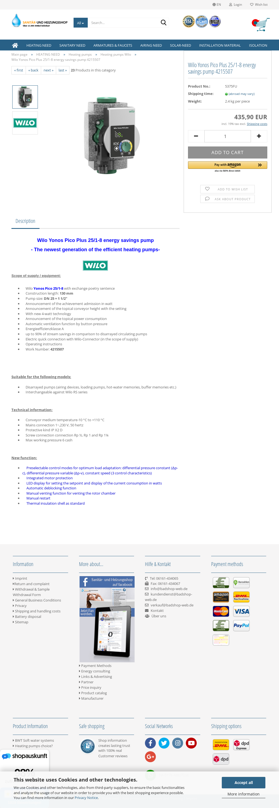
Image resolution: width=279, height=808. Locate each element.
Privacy (20, 605)
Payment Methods (95, 665)
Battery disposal (27, 616)
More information (244, 794)
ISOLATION (258, 45)
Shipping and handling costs (36, 611)
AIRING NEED (151, 45)
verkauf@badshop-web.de (172, 605)
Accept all (244, 782)
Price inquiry (90, 687)
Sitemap (20, 622)
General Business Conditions (37, 600)
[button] (227, 167)
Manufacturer (91, 698)
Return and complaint (31, 583)
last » (63, 70)
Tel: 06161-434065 (164, 578)
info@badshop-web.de (169, 588)
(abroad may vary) (241, 94)
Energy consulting (94, 671)
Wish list (259, 4)
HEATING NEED (38, 45)
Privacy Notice (86, 797)
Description (25, 221)
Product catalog (93, 692)
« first (18, 70)
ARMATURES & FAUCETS (112, 45)
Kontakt (157, 610)
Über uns (158, 616)
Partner (86, 682)
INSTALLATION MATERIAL (220, 45)
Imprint (20, 578)
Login (235, 4)
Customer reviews (113, 755)
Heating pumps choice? (33, 745)
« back (33, 70)
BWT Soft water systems (33, 740)
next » (48, 70)
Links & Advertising (95, 676)
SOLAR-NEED (180, 45)
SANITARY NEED (72, 45)
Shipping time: (201, 93)
